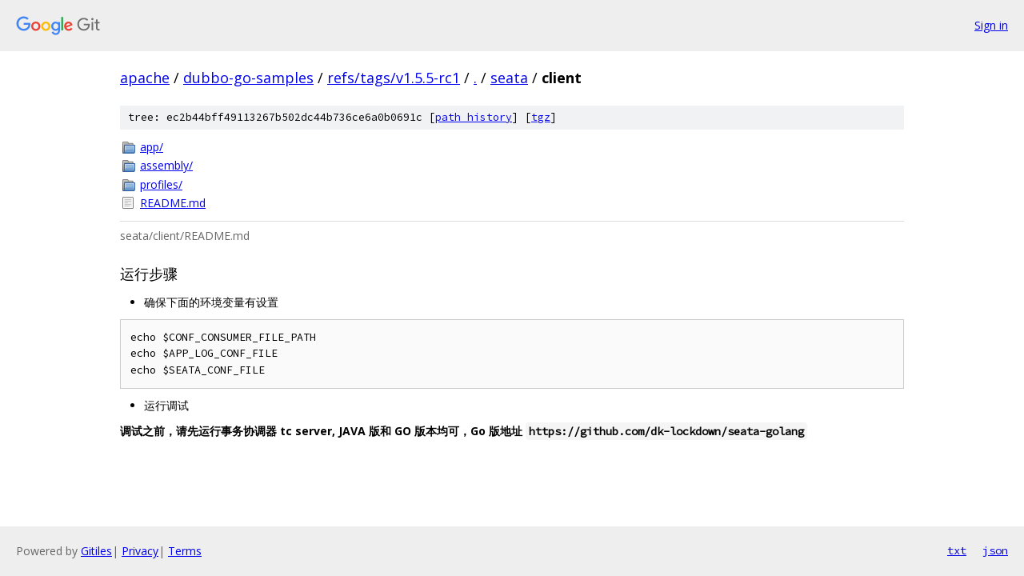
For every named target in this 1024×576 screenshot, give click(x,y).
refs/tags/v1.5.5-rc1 (393, 77)
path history (473, 117)
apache (145, 77)
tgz (540, 117)
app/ (151, 146)
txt (956, 550)
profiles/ (161, 184)
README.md (173, 202)
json (995, 550)
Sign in (991, 25)
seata (509, 77)
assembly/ (166, 165)
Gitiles (96, 550)
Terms (185, 550)
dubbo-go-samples (248, 77)
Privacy (140, 550)
